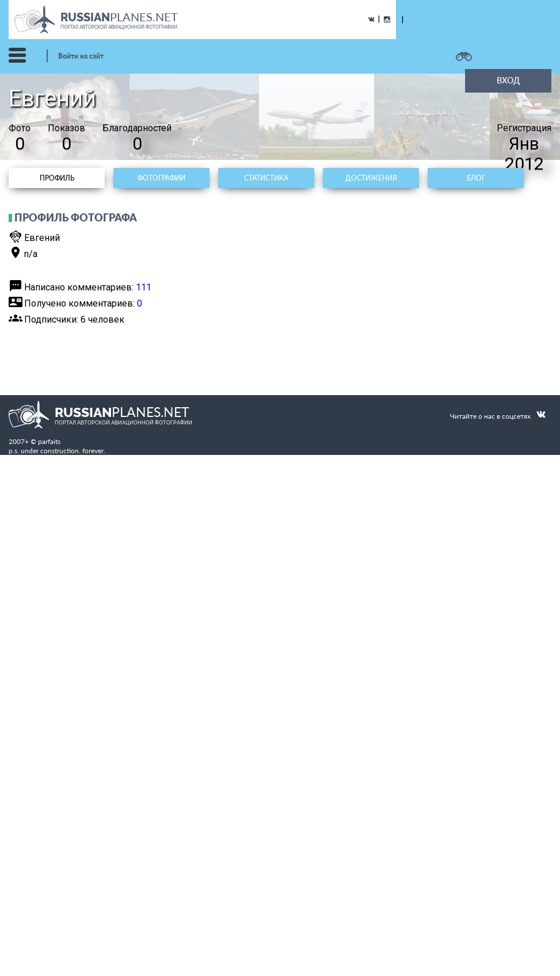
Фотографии (161, 178)
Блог (476, 178)
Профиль (57, 178)
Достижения (371, 178)
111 (143, 287)
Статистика (266, 178)
